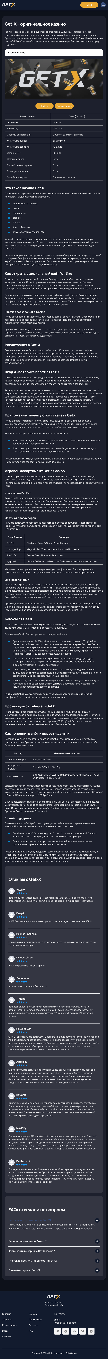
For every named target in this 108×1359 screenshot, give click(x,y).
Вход (5, 1330)
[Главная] (9, 5)
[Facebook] (65, 1331)
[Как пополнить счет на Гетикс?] (54, 1241)
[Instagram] (91, 1331)
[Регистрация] (64, 106)
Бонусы (33, 1313)
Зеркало (7, 1319)
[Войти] (44, 106)
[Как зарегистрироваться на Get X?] (54, 1220)
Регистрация (9, 1325)
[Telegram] (57, 1331)
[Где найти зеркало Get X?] (54, 1270)
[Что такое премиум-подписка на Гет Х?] (54, 1261)
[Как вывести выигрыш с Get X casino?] (54, 1251)
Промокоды (35, 1319)
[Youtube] (74, 1331)
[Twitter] (82, 1331)
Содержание (18, 52)
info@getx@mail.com (65, 1322)
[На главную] (54, 1297)
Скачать (7, 1336)
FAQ (31, 1330)
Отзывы (33, 1325)
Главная (6, 1313)
